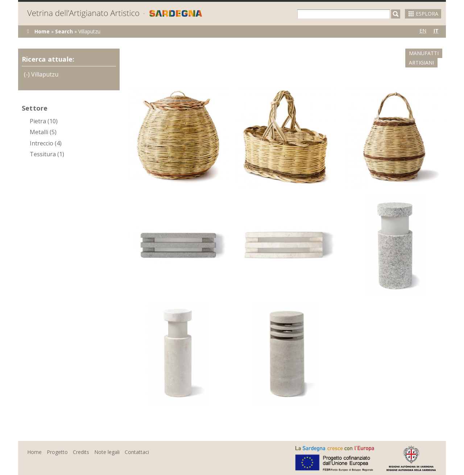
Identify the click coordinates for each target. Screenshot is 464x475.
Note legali (107, 442)
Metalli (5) (43, 132)
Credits (81, 442)
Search (64, 31)
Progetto (57, 442)
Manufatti (390, 53)
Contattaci (137, 442)
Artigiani (429, 53)
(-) (27, 74)
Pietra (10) (44, 121)
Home (42, 31)
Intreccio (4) (46, 143)
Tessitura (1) (47, 154)
